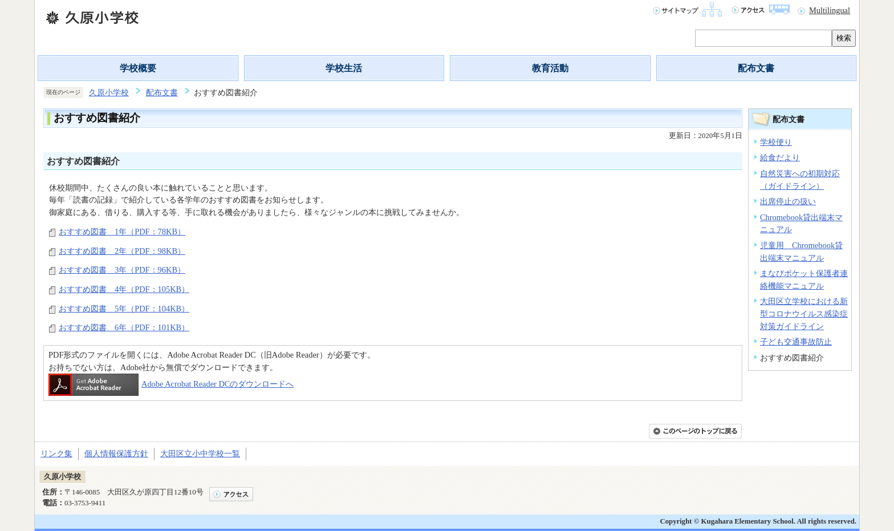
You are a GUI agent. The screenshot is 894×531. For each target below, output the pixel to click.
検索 (843, 38)
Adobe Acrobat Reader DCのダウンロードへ (171, 383)
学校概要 (138, 68)
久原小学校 (109, 92)
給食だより (780, 157)
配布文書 (756, 68)
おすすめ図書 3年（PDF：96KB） (122, 269)
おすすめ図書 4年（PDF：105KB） (124, 289)
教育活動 (550, 68)
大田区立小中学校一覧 (200, 453)
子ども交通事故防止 (796, 341)
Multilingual (829, 10)
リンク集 (56, 453)
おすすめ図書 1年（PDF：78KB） (122, 231)
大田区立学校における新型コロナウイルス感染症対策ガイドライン (804, 313)
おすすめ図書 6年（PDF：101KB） (124, 327)
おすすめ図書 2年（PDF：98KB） (122, 251)
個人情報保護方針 (116, 453)
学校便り (776, 142)
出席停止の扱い (788, 201)
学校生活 (344, 68)
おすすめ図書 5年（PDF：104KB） (124, 308)
